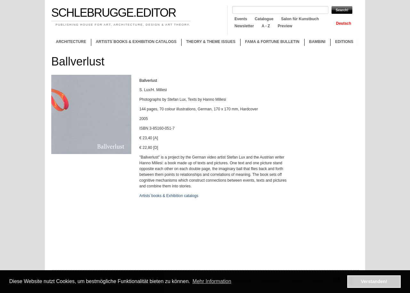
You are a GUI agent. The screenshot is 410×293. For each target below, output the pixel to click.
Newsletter (244, 26)
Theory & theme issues (209, 42)
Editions (344, 41)
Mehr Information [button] (212, 281)
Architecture (71, 41)
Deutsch (343, 23)
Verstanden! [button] (374, 281)
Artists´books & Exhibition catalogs (136, 41)
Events (240, 19)
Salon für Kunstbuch (300, 19)
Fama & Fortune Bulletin (272, 41)
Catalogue (264, 19)
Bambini (317, 41)
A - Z (266, 26)
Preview (285, 26)
